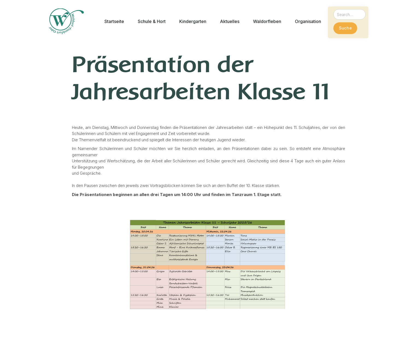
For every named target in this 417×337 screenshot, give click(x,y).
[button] (114, 21)
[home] (66, 21)
